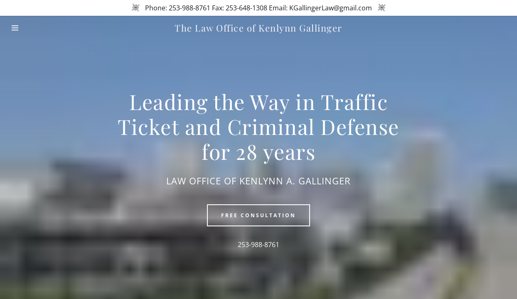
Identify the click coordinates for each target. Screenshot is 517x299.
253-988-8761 (258, 244)
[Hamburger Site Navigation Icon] (26, 28)
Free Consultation (258, 215)
